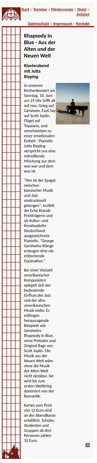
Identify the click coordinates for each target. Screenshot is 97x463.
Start (25, 9)
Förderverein (62, 9)
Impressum (62, 23)
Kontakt (82, 23)
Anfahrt (82, 14)
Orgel (81, 9)
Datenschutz (38, 23)
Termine (40, 9)
